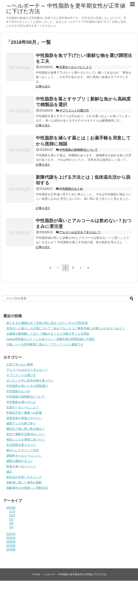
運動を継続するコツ (19, 461)
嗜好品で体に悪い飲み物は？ (25, 428)
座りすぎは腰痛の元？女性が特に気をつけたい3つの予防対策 (47, 323)
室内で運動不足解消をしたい (25, 434)
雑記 (9, 471)
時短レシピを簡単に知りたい (25, 439)
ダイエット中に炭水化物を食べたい (30, 380)
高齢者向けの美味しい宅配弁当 (27, 487)
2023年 (11, 507)
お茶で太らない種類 (19, 364)
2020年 (11, 541)
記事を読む (43, 86)
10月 (12, 515)
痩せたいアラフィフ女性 (22, 450)
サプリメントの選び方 (74, 110)
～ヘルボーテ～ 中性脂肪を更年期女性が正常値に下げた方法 (65, 8)
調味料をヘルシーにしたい (24, 455)
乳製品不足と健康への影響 (24, 412)
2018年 (11, 549)
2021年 (11, 537)
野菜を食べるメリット (21, 466)
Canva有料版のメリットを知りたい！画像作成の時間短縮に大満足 (50, 339)
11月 (12, 511)
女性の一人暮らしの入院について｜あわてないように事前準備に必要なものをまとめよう (65, 328)
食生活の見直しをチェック (24, 477)
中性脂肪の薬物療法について (78, 149)
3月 (11, 527)
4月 (11, 523)
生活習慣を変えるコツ (21, 444)
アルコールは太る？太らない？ (80, 232)
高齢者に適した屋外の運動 (24, 482)
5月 (11, 519)
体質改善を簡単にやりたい (24, 418)
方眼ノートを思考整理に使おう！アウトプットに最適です (44, 344)
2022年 (11, 534)
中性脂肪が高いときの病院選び (27, 385)
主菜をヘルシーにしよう (75, 67)
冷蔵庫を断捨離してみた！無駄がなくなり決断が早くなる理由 (47, 333)
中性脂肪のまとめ (71, 188)
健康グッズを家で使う (21, 423)
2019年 (11, 545)
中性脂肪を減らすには (21, 402)
